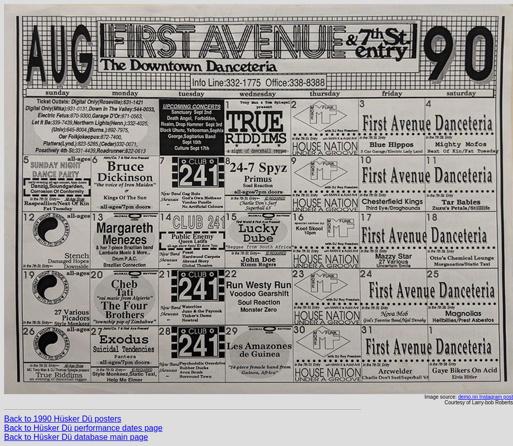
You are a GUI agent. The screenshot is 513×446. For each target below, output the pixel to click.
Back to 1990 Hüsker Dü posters (62, 418)
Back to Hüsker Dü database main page (76, 437)
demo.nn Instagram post (485, 397)
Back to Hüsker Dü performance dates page (83, 428)
